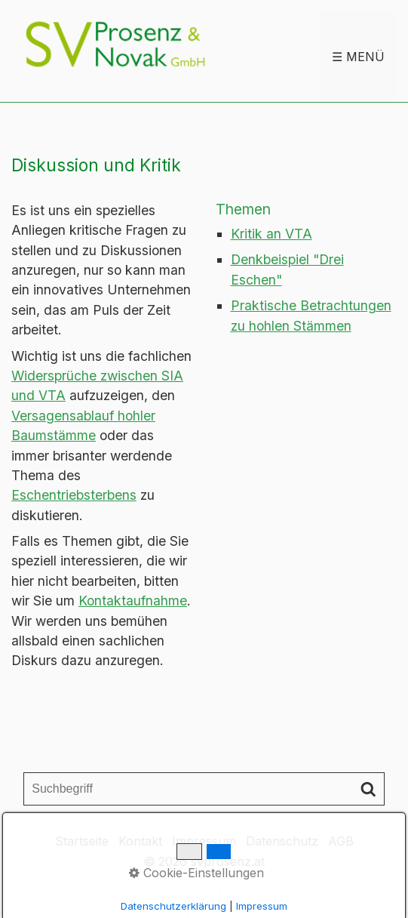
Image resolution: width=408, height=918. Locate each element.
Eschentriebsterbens (74, 495)
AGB (341, 841)
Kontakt (140, 841)
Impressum (204, 841)
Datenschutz (282, 841)
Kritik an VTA (271, 234)
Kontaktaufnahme (132, 600)
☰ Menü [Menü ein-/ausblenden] (358, 56)
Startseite (82, 841)
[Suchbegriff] (204, 789)
